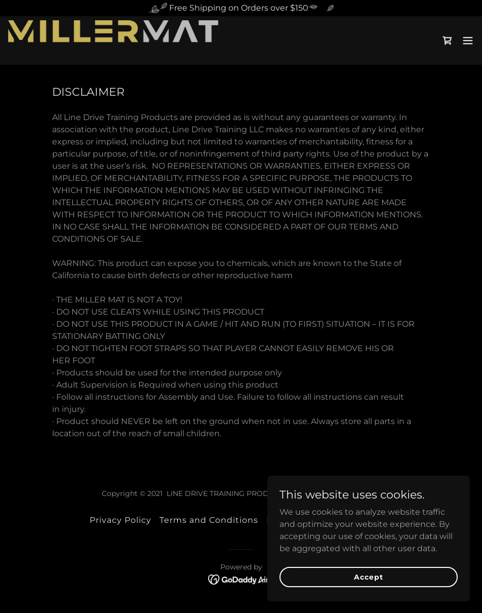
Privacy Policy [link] (120, 520)
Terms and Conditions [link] (208, 520)
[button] (468, 40)
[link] (113, 40)
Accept (368, 576)
